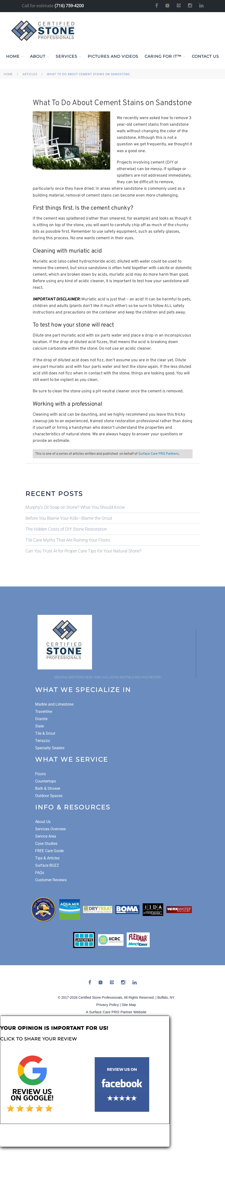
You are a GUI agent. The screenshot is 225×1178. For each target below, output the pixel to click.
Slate (39, 726)
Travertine (43, 711)
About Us (43, 821)
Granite (41, 719)
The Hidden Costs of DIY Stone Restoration (66, 529)
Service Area (45, 836)
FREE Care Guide (49, 850)
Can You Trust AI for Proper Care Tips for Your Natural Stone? (83, 550)
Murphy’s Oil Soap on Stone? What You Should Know (75, 507)
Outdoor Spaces (48, 795)
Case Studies (46, 843)
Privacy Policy (107, 1005)
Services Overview (50, 829)
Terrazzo (42, 740)
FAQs (39, 872)
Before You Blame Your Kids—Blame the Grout (68, 518)
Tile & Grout (45, 733)
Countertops (45, 781)
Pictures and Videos (113, 56)
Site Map (129, 1005)
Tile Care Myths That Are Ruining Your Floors (67, 540)
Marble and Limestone (54, 704)
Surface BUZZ (47, 865)
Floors (40, 774)
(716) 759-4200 (69, 5)
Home (15, 56)
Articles (30, 74)
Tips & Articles (47, 858)
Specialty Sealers (49, 748)
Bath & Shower (47, 788)
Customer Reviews (51, 880)
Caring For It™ (165, 56)
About (39, 56)
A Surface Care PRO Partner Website (116, 1012)
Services (68, 56)
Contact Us (205, 56)
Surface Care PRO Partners (158, 454)
